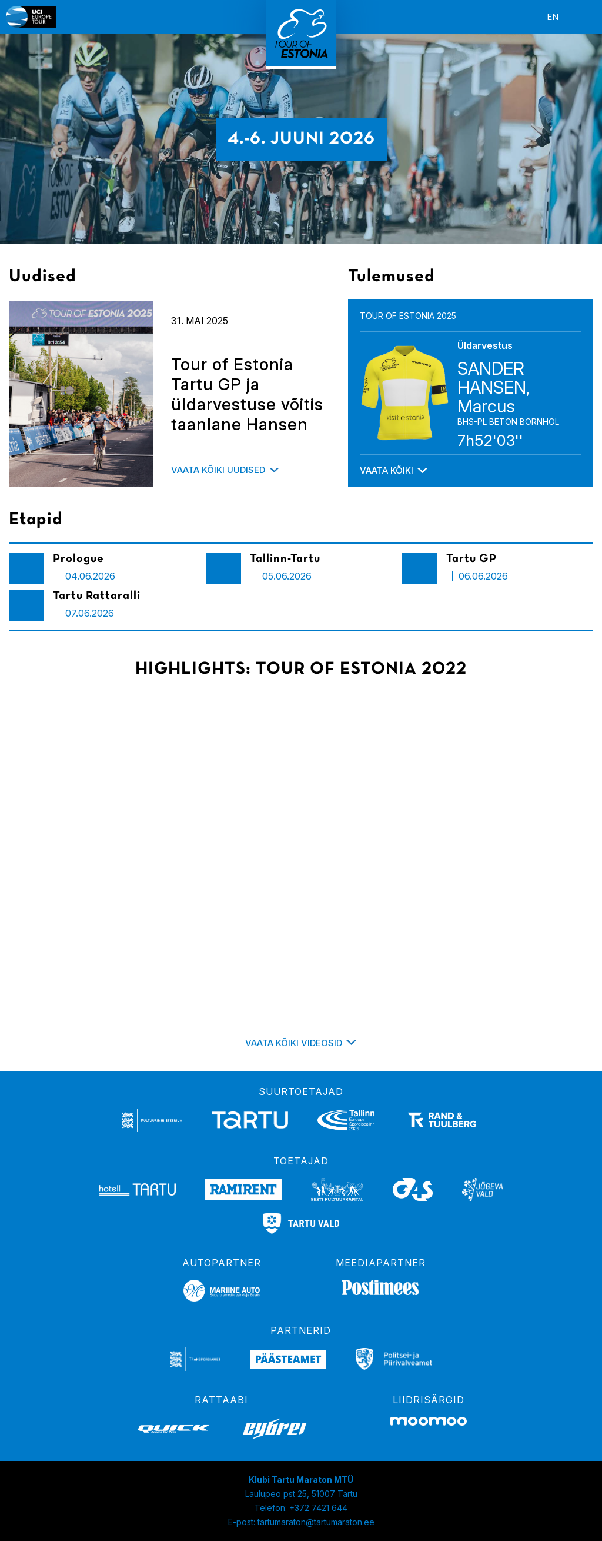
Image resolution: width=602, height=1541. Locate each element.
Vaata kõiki (386, 470)
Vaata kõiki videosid (293, 1043)
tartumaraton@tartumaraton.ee (315, 1522)
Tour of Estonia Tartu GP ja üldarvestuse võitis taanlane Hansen (247, 394)
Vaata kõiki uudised (218, 469)
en (552, 16)
